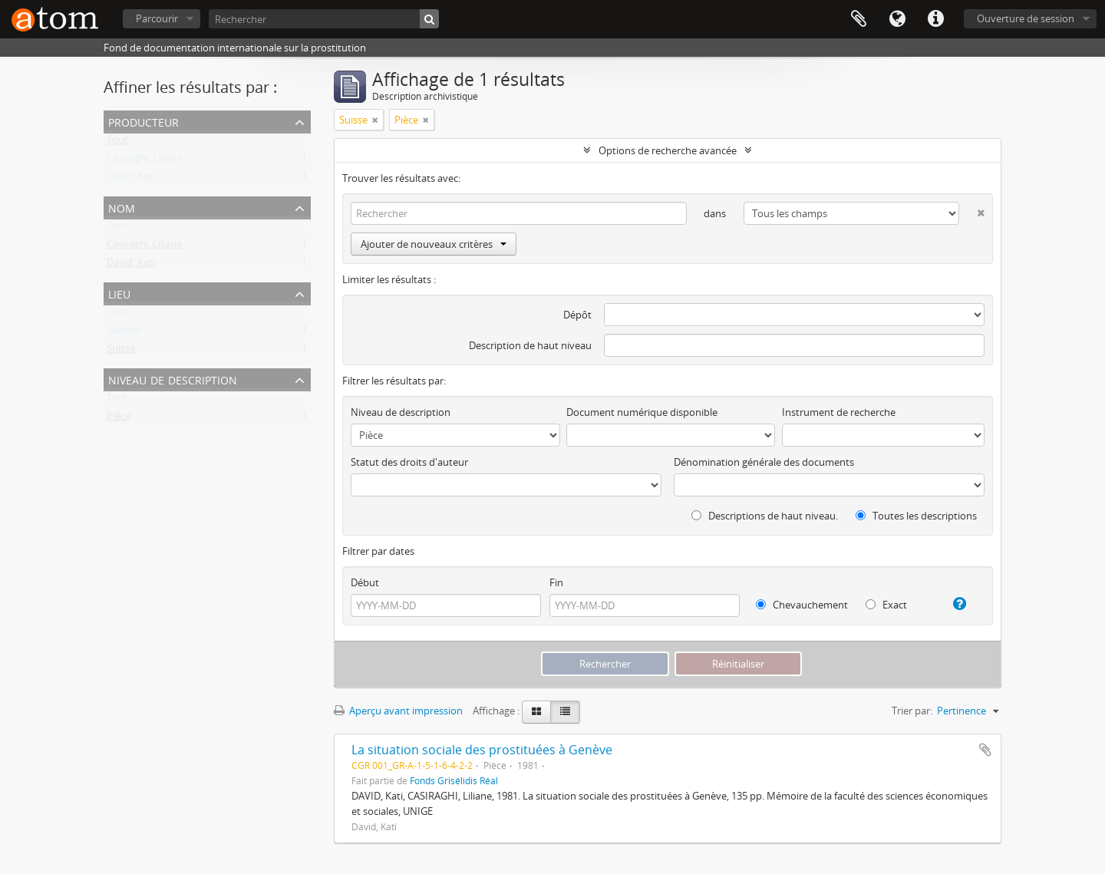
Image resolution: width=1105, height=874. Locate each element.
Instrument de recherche (839, 412)
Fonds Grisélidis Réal (454, 780)
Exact (886, 605)
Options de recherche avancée (668, 150)
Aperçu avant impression (398, 710)
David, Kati (131, 179)
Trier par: (912, 710)
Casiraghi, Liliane (144, 161)
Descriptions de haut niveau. (764, 516)
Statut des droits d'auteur (409, 462)
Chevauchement (802, 605)
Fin (556, 582)
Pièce (118, 419)
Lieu (119, 292)
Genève (124, 333)
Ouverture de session (1025, 18)
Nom (121, 206)
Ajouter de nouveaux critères (433, 244)
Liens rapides (935, 19)
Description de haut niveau (530, 345)
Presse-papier (858, 19)
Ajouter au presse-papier (985, 749)
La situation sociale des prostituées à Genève (481, 749)
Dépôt (577, 315)
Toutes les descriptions (916, 516)
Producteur (143, 120)
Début (365, 582)
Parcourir (157, 18)
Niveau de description (172, 378)
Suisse (121, 351)
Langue (897, 19)
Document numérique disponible (641, 412)
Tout (117, 143)
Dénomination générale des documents (764, 462)
